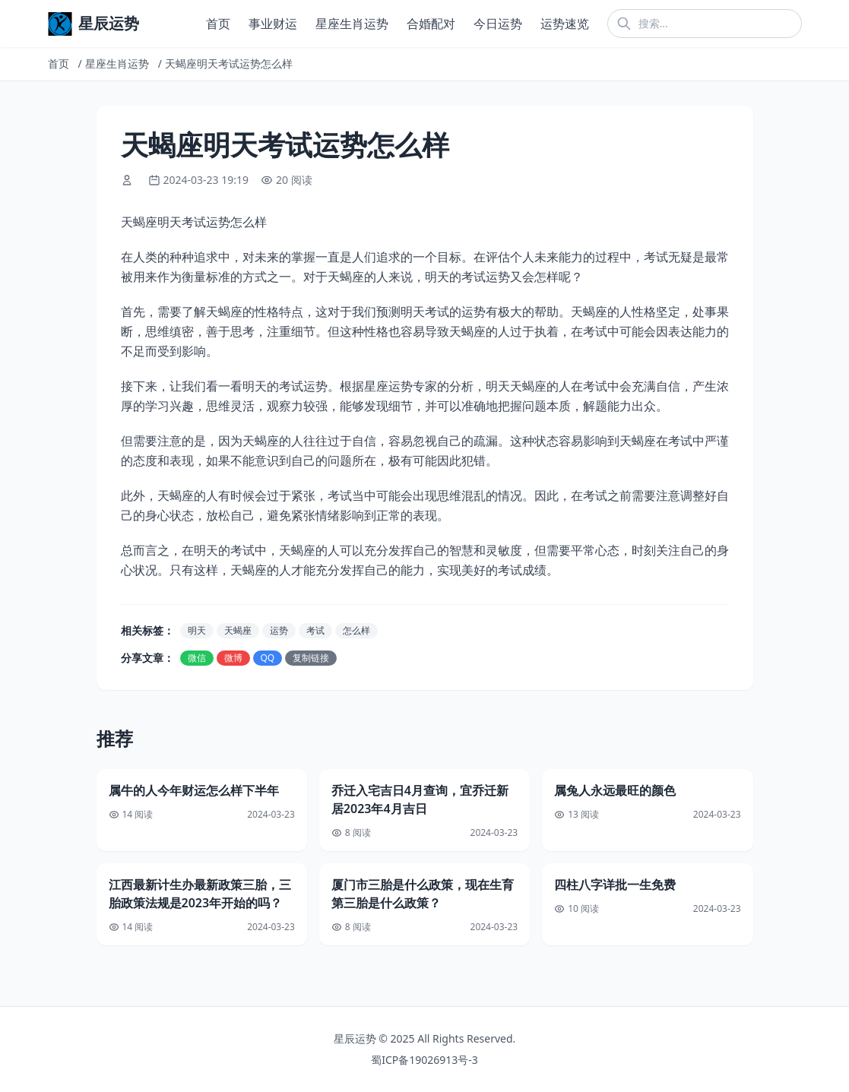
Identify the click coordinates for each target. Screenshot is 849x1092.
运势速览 (564, 23)
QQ (268, 657)
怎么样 (356, 630)
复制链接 (311, 657)
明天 (197, 630)
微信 (197, 657)
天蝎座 (238, 630)
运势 (279, 630)
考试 (315, 630)
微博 (233, 657)
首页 (218, 23)
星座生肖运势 (351, 23)
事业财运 (273, 23)
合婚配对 (431, 23)
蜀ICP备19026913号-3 (424, 1059)
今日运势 (498, 23)
